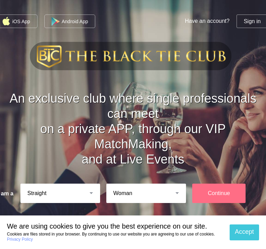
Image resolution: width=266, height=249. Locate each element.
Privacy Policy (20, 239)
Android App (70, 21)
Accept (244, 231)
